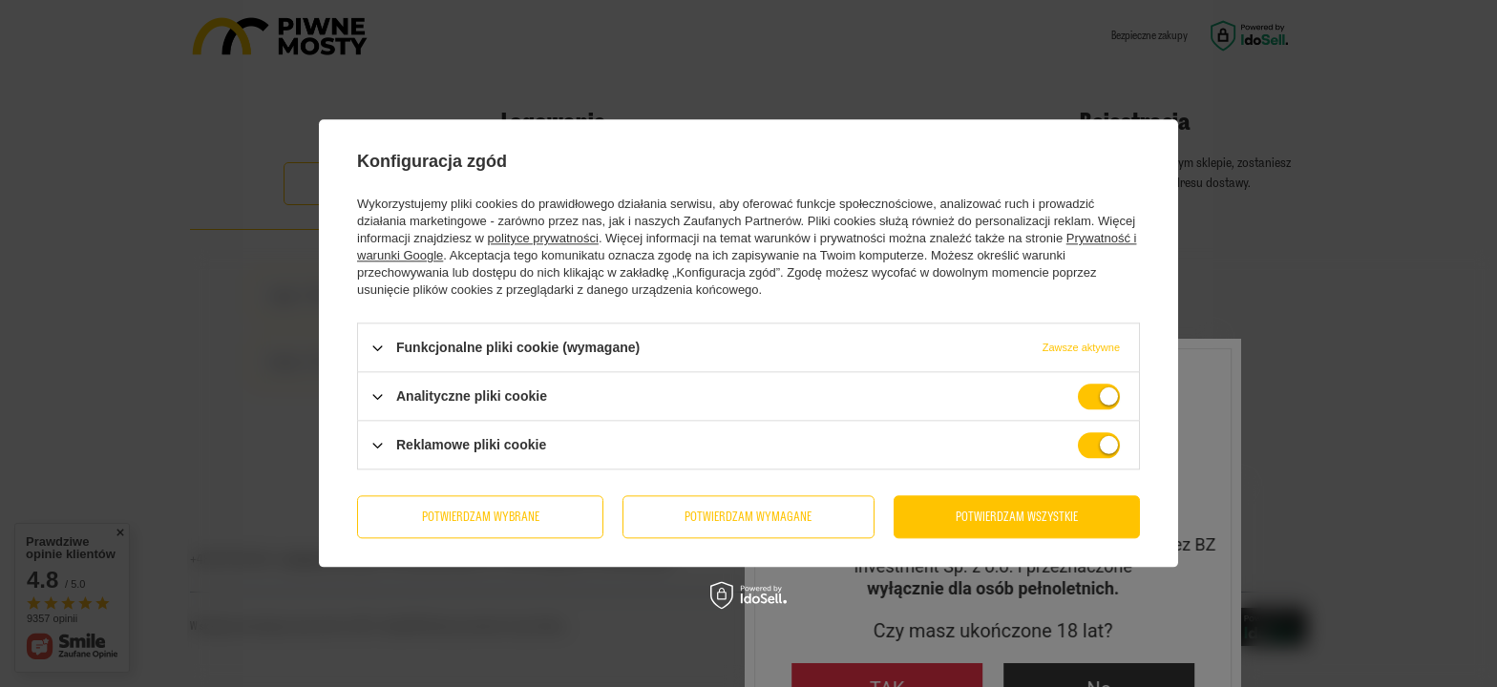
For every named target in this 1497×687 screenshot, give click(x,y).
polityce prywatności (543, 238)
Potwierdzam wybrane (480, 517)
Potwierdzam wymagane (748, 517)
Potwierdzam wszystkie (1017, 517)
